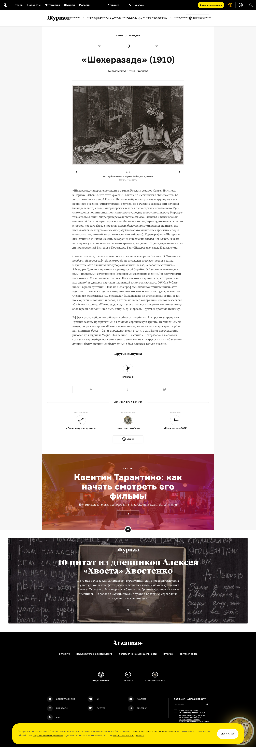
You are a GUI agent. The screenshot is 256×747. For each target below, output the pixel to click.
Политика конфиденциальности (138, 654)
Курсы (19, 5)
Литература (134, 18)
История (95, 18)
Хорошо (227, 734)
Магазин (85, 5)
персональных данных (48, 735)
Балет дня (134, 35)
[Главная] (128, 642)
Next (177, 172)
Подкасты (33, 5)
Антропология (157, 18)
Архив (119, 35)
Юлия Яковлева (137, 71)
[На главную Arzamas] (5, 5)
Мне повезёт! (199, 18)
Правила (168, 654)
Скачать (211, 5)
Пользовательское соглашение (94, 654)
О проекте (64, 654)
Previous (78, 172)
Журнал (69, 5)
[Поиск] (251, 5)
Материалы (52, 5)
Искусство (114, 18)
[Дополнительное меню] (96, 5)
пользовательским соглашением (154, 731)
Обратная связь (188, 654)
